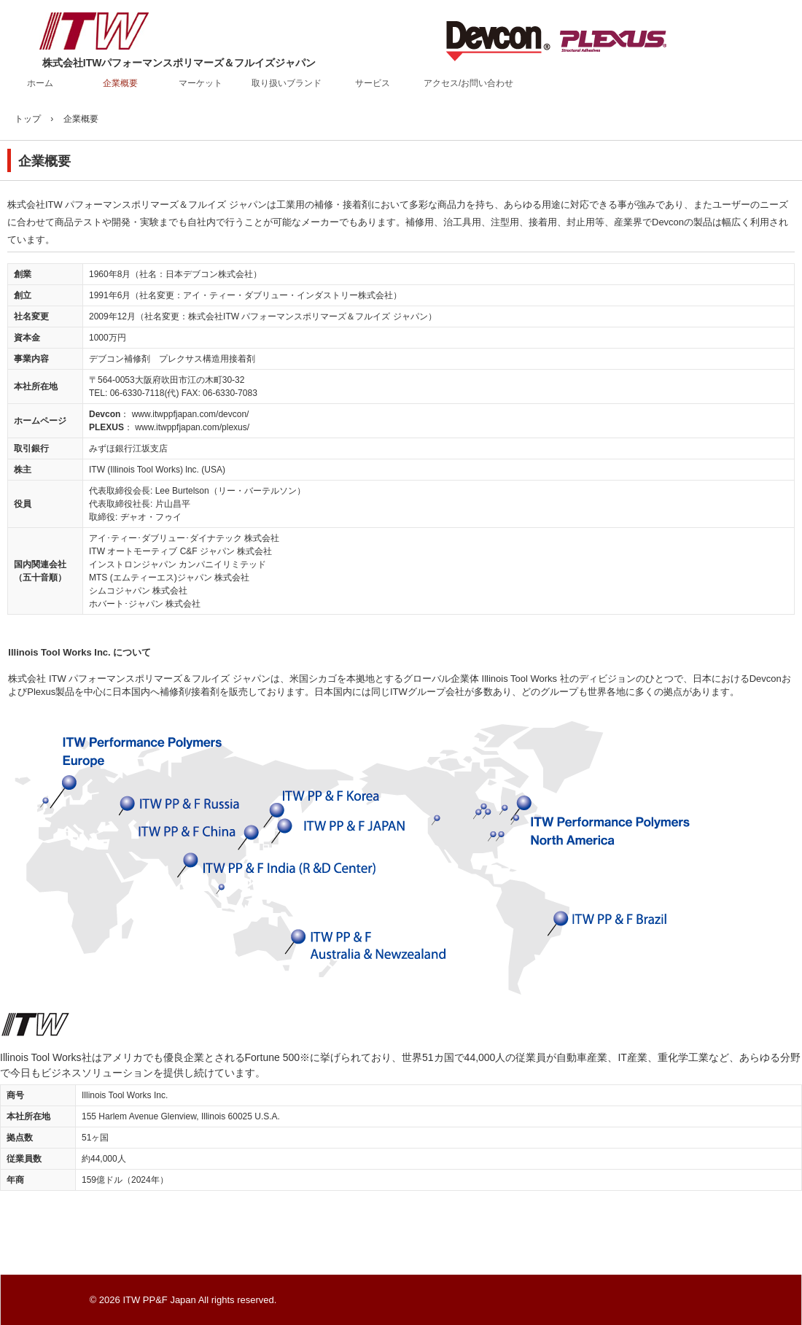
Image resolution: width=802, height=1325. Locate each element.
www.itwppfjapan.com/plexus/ (192, 427)
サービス (372, 83)
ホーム (40, 83)
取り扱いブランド (287, 83)
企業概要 (120, 83)
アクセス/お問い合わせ (468, 83)
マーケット (200, 83)
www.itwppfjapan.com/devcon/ (190, 414)
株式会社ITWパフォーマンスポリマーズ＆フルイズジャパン (116, 36)
